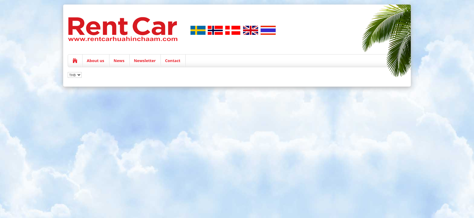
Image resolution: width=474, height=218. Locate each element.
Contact (172, 60)
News (119, 60)
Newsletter (145, 60)
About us (95, 60)
